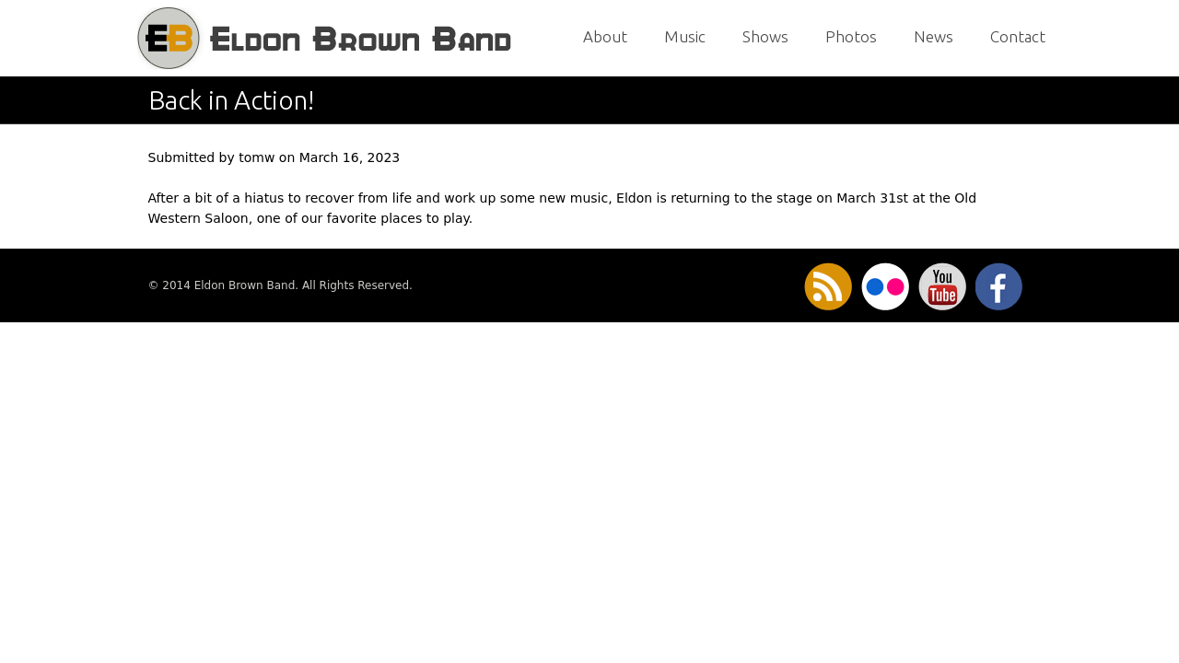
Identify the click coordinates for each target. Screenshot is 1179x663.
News (933, 36)
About (605, 36)
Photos (851, 36)
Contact (1017, 36)
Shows (765, 36)
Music (685, 36)
